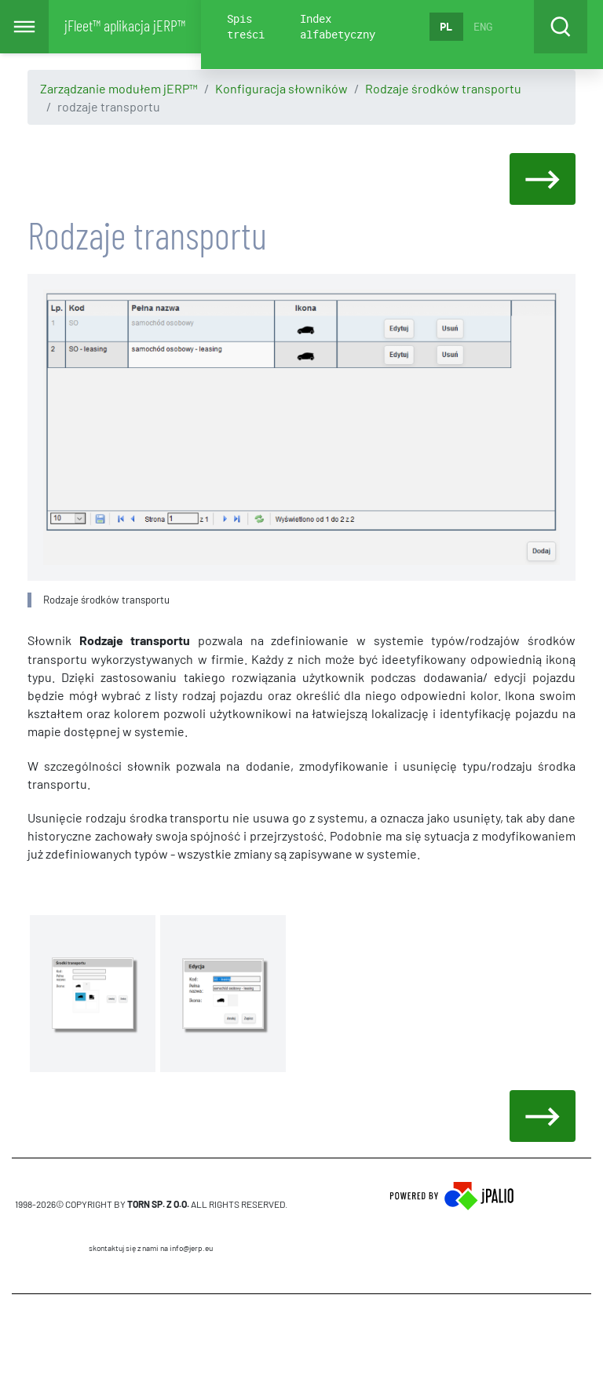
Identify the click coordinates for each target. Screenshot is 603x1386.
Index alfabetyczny (337, 26)
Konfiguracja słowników (281, 88)
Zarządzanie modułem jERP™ (119, 88)
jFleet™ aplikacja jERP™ (124, 25)
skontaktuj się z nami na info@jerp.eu (151, 1248)
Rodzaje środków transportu (443, 88)
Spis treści (246, 26)
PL (446, 26)
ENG (482, 26)
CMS (151, 1339)
